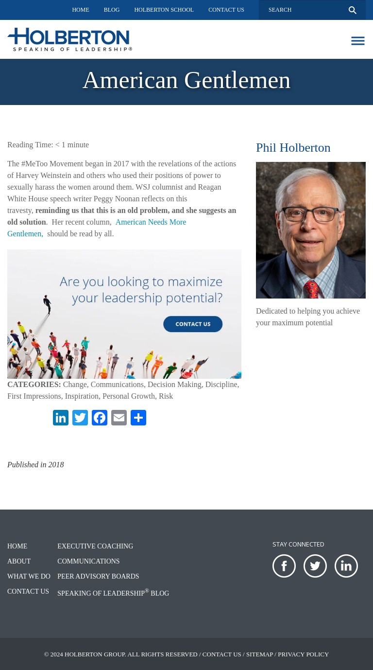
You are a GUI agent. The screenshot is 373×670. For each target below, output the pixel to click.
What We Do (29, 576)
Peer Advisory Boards (98, 576)
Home (80, 9)
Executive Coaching (95, 546)
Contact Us (226, 9)
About (19, 561)
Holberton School (164, 9)
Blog (112, 9)
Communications (88, 561)
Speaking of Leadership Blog (113, 593)
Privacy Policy (303, 654)
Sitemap (259, 654)
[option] (186, 82)
